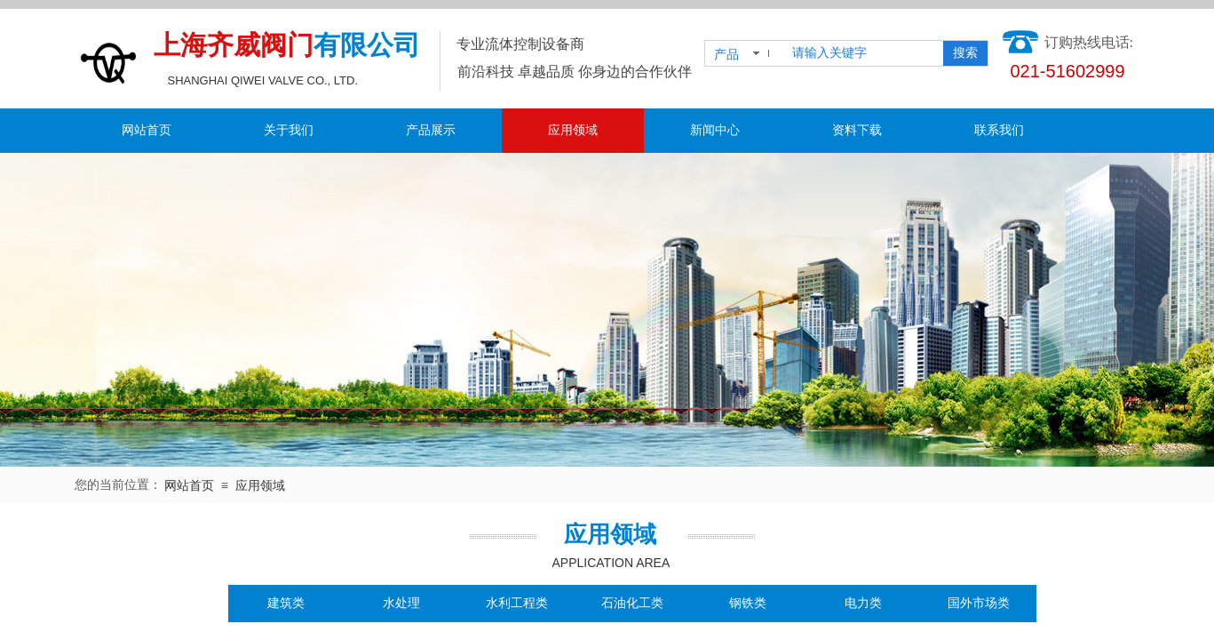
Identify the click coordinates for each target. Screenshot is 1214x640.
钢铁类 (747, 603)
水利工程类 (517, 603)
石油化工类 (632, 603)
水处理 (401, 603)
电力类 (863, 603)
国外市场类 (979, 603)
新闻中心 (715, 130)
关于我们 (288, 130)
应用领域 (573, 130)
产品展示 (431, 130)
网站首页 (146, 130)
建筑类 (286, 603)
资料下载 (857, 130)
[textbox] (864, 53)
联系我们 (999, 130)
